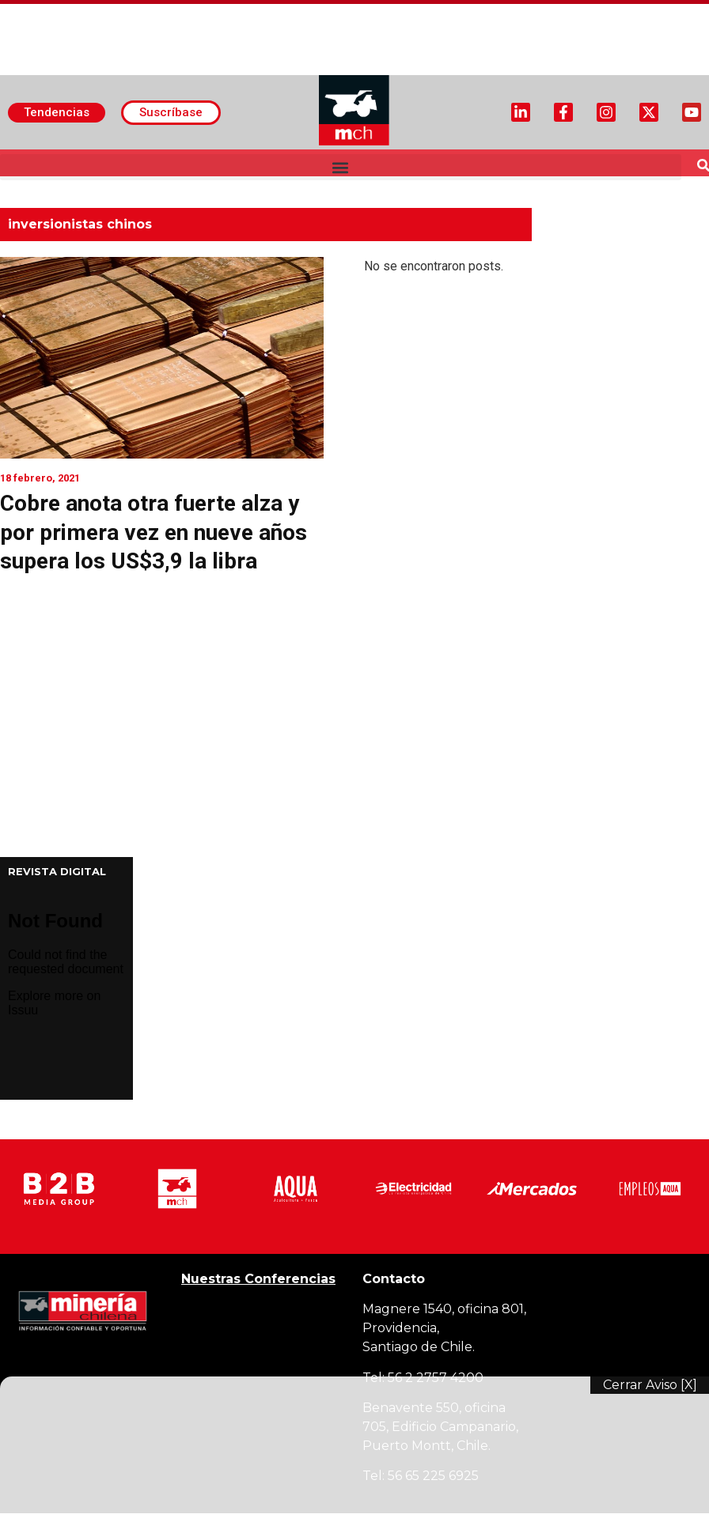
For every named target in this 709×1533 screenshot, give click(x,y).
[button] (340, 167)
